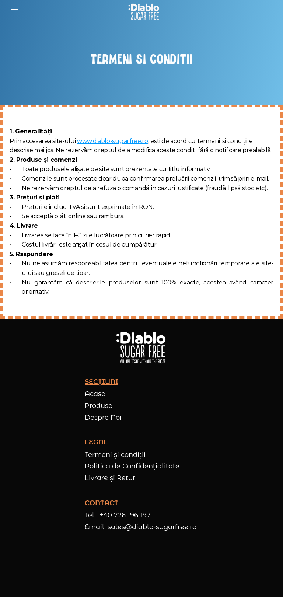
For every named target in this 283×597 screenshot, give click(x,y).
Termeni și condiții (115, 455)
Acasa (95, 394)
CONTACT (101, 503)
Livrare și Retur (110, 478)
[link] (144, 11)
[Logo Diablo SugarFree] (141, 11)
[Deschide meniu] (14, 11)
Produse (98, 406)
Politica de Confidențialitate (132, 466)
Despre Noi (103, 417)
